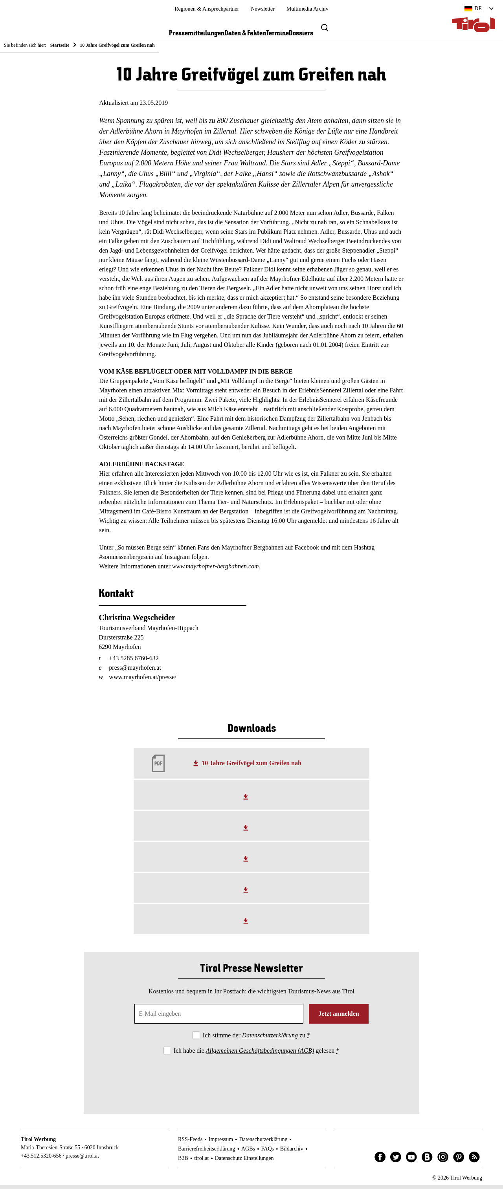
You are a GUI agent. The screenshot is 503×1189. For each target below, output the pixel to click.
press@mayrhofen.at (135, 671)
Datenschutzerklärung (270, 1039)
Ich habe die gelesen (257, 1055)
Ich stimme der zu (256, 1039)
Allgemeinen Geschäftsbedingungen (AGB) (260, 1055)
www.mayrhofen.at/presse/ (142, 681)
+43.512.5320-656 (41, 1160)
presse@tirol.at (82, 1160)
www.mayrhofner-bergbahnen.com (215, 570)
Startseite (60, 45)
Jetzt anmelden (338, 1018)
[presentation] (251, 1081)
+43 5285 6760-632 (133, 662)
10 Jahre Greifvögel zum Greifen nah (251, 767)
